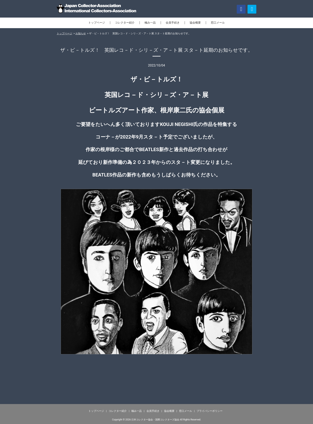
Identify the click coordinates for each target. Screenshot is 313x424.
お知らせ (80, 33)
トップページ (96, 22)
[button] (252, 9)
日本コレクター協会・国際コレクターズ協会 (155, 419)
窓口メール (218, 22)
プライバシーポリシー (210, 410)
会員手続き (173, 22)
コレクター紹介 (125, 22)
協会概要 (195, 22)
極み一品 (150, 22)
